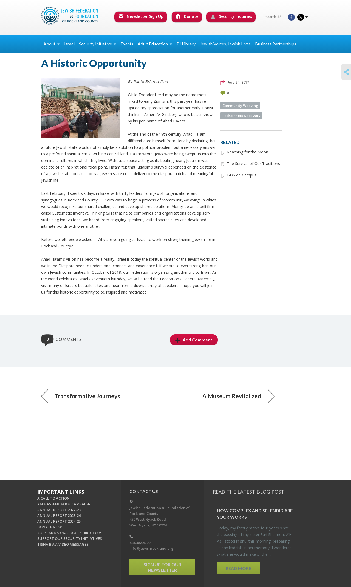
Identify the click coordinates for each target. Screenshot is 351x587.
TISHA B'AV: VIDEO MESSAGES (63, 544)
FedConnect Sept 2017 (241, 115)
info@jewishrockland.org (151, 548)
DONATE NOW (49, 527)
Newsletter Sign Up (140, 16)
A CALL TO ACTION (53, 498)
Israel (69, 43)
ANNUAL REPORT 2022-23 (59, 509)
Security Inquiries (231, 16)
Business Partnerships (275, 43)
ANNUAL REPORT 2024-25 (59, 521)
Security (97, 43)
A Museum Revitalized (238, 396)
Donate (187, 16)
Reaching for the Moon (247, 152)
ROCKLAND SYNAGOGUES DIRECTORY (69, 532)
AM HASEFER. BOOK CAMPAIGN (64, 503)
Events (127, 43)
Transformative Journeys (80, 396)
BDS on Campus (241, 175)
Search (273, 17)
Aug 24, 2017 (234, 82)
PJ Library (186, 43)
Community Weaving (240, 105)
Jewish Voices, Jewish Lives (225, 43)
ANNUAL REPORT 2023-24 (59, 515)
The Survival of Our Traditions (253, 163)
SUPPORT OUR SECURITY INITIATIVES (69, 538)
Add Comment (194, 339)
